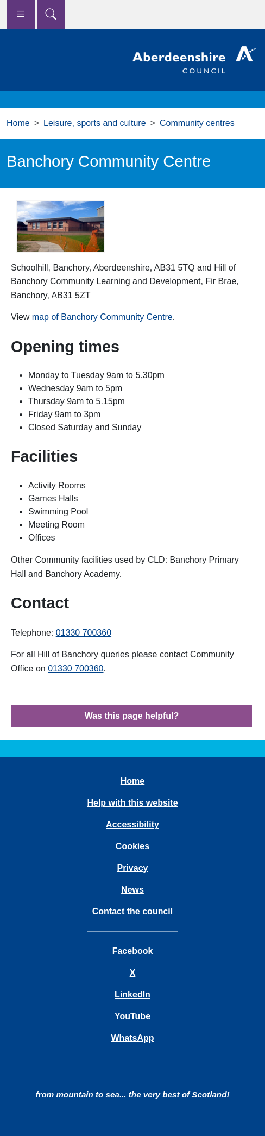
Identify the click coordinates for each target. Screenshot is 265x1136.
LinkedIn (132, 994)
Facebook (132, 951)
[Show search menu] (51, 14)
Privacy (132, 868)
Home (18, 123)
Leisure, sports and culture (94, 123)
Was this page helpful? (132, 715)
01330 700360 (83, 632)
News (132, 889)
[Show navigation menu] (21, 14)
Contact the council (132, 911)
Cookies (132, 846)
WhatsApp (132, 1038)
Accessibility (132, 824)
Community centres (197, 123)
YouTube (132, 1016)
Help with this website (132, 802)
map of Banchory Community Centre (102, 317)
